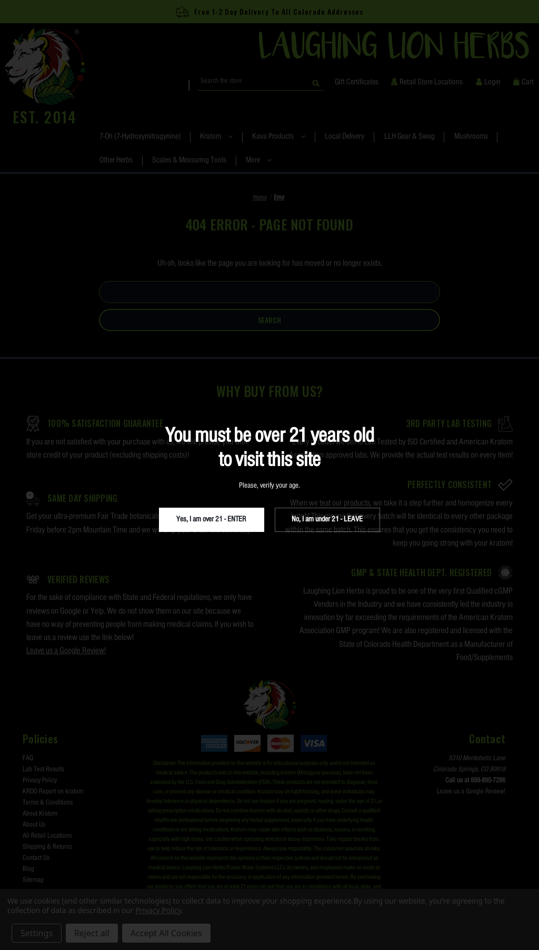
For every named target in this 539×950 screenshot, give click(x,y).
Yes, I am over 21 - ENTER (211, 520)
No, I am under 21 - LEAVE (327, 520)
